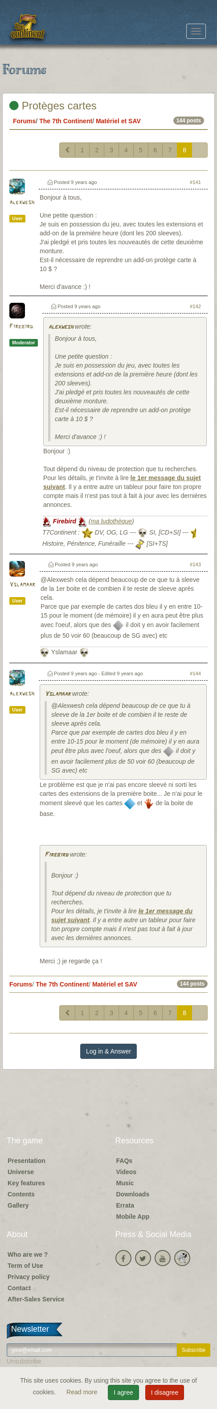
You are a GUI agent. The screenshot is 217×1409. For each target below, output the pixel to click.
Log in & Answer (108, 1051)
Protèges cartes (53, 106)
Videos (126, 1171)
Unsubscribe (24, 1361)
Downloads (133, 1194)
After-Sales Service (36, 1299)
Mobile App (133, 1216)
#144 (195, 673)
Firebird (21, 326)
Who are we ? (28, 1254)
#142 (195, 306)
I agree (123, 1392)
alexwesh (21, 202)
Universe (21, 1171)
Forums (24, 121)
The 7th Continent (65, 121)
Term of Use (25, 1265)
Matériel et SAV (118, 121)
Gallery (18, 1205)
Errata (125, 1205)
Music (125, 1183)
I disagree (164, 1392)
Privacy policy (28, 1276)
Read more (82, 1392)
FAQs (124, 1160)
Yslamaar (22, 584)
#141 (195, 182)
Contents (21, 1194)
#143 (195, 564)
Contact (19, 1288)
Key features (26, 1183)
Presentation (26, 1160)
